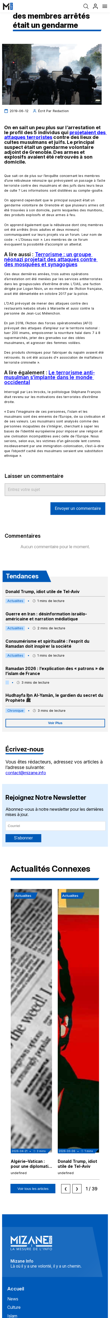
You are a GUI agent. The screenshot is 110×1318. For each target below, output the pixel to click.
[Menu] (105, 6)
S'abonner (23, 838)
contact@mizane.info (25, 772)
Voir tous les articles (33, 1189)
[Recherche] (86, 6)
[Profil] (95, 6)
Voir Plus (55, 723)
